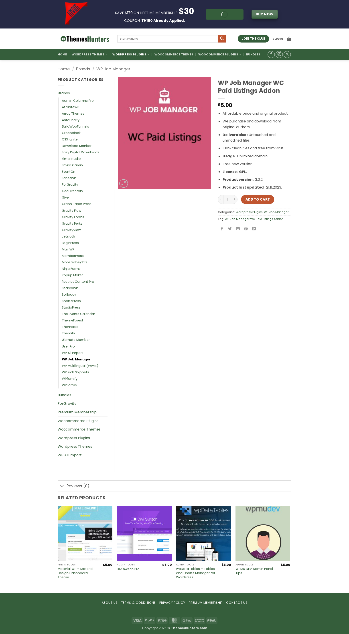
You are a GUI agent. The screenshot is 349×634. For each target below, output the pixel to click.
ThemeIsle (70, 327)
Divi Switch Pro (128, 569)
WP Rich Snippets (75, 372)
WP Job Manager (113, 69)
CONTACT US (236, 603)
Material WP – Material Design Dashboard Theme (75, 573)
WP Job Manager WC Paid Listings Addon (254, 219)
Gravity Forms (73, 217)
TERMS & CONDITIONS (138, 603)
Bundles (253, 54)
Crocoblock (71, 133)
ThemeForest (72, 320)
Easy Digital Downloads (80, 152)
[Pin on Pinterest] (246, 229)
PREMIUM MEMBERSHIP (206, 603)
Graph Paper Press (76, 204)
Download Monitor (76, 146)
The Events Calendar (78, 314)
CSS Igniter (70, 139)
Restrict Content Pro (78, 281)
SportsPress (71, 301)
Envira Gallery (72, 165)
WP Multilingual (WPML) (80, 366)
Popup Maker (72, 275)
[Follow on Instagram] (279, 54)
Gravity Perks (72, 223)
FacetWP (69, 178)
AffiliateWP (70, 107)
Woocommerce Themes (173, 54)
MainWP (68, 249)
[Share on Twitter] (230, 229)
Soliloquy (69, 294)
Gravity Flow (71, 210)
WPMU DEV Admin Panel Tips (254, 571)
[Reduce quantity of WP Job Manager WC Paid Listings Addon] (220, 199)
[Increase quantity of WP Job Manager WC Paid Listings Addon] (234, 199)
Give (65, 197)
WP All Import (72, 353)
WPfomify (69, 378)
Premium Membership (77, 412)
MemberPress (73, 256)
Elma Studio (71, 158)
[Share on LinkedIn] (254, 229)
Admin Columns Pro (78, 100)
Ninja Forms (71, 268)
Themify (68, 333)
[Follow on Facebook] (271, 54)
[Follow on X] (287, 54)
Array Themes (73, 113)
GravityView (71, 230)
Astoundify (70, 120)
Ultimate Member (76, 339)
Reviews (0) (73, 486)
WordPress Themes (90, 54)
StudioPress (71, 307)
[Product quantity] (227, 199)
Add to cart (258, 199)
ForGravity (70, 184)
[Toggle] (62, 486)
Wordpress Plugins (249, 212)
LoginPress (70, 243)
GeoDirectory (72, 191)
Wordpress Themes (75, 446)
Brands (83, 69)
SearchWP (70, 288)
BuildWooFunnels (75, 126)
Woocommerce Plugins (219, 54)
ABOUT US (110, 603)
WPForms (69, 385)
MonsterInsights (74, 262)
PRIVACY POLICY (172, 603)
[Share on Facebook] (222, 229)
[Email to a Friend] (238, 229)
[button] (278, 39)
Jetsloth (68, 236)
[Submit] (222, 39)
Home (62, 54)
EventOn (68, 171)
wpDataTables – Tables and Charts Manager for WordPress (195, 573)
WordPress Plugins (130, 54)
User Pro (68, 346)
